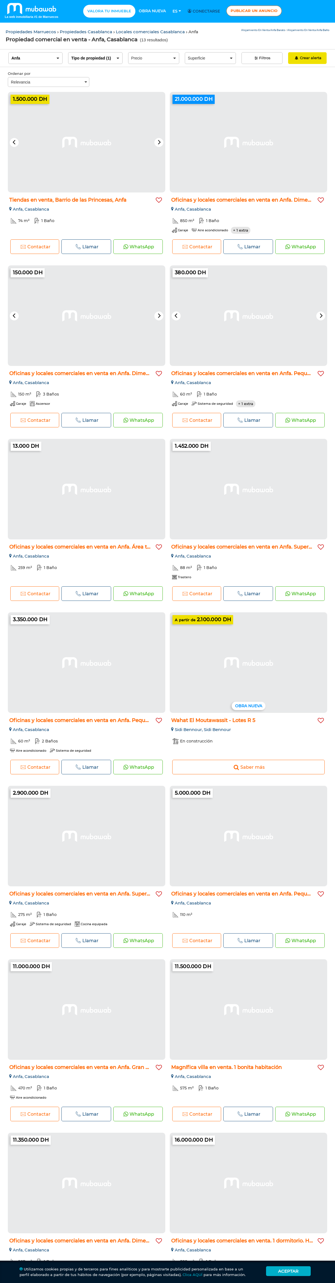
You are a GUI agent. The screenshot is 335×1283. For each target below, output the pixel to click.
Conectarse (205, 11)
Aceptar (288, 1271)
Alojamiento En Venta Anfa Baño (308, 30)
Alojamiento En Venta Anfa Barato (263, 30)
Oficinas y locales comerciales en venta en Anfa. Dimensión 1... (87, 373)
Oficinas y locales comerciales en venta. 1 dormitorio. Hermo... (248, 1241)
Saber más (248, 767)
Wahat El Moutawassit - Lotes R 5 (213, 720)
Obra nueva (152, 10)
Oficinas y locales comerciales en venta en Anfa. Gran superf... (87, 1067)
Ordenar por (19, 73)
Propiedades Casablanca (86, 31)
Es (177, 11)
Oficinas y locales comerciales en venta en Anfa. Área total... (84, 547)
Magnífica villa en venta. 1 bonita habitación (226, 1067)
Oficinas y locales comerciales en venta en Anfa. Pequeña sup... (251, 373)
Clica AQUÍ (192, 1274)
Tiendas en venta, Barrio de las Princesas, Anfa (67, 200)
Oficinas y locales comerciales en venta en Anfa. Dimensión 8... (250, 200)
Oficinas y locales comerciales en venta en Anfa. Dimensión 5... (88, 1241)
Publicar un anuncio (254, 10)
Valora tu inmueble (109, 11)
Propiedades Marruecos (31, 31)
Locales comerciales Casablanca (151, 31)
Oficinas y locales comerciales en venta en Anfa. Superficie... (247, 547)
